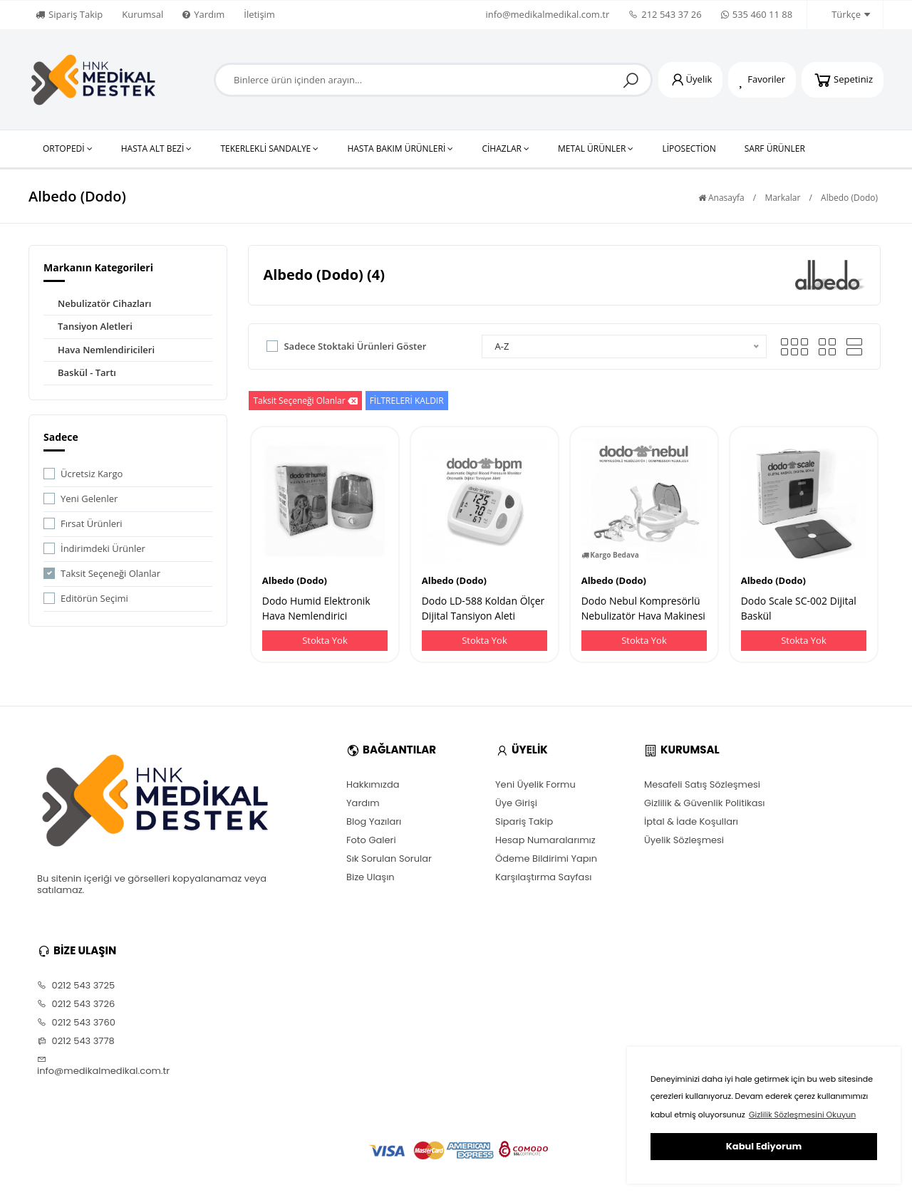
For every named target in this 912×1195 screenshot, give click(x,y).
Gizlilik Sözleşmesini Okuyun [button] (802, 1114)
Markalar (782, 198)
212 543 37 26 (664, 14)
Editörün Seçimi (94, 598)
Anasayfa (721, 198)
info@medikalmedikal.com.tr (547, 14)
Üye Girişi (516, 803)
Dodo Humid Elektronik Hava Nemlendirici (316, 608)
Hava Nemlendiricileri (106, 349)
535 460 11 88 (756, 14)
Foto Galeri (371, 840)
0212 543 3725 (76, 985)
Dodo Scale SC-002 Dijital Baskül (798, 608)
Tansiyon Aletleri (95, 326)
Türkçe (843, 15)
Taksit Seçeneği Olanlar (110, 573)
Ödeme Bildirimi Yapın (546, 859)
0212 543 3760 (76, 1022)
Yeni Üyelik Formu (535, 784)
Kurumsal (142, 14)
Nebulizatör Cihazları (104, 303)
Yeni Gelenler (89, 498)
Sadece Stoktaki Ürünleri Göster (355, 346)
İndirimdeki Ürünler (103, 548)
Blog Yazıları (373, 822)
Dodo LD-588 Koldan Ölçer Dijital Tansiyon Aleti (483, 608)
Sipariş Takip (69, 14)
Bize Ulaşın (370, 877)
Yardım (203, 14)
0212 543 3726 (76, 1004)
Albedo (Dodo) (849, 198)
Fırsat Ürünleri (92, 523)
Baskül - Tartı (87, 372)
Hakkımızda (372, 784)
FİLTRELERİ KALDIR (407, 401)
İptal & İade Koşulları (691, 822)
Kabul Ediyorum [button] (764, 1146)
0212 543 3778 (76, 1041)
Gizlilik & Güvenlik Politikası (704, 803)
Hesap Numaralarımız (545, 840)
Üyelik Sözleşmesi (684, 840)
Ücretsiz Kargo (92, 473)
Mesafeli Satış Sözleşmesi (702, 784)
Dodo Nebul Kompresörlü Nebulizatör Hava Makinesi (643, 608)
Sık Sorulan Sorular (389, 859)
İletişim (259, 14)
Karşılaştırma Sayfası (543, 877)
